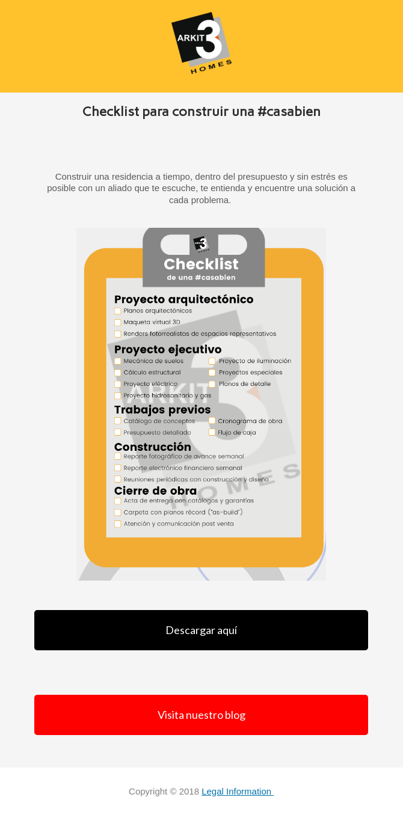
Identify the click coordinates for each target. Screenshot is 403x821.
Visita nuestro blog (201, 714)
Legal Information (238, 791)
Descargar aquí (201, 629)
